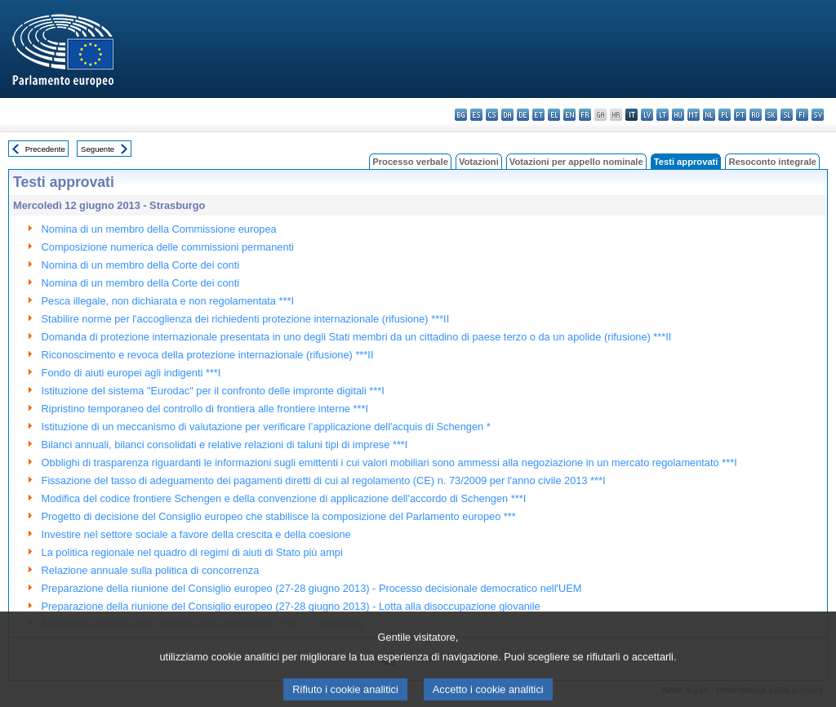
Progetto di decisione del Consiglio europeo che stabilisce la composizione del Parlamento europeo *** (279, 516)
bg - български (461, 115)
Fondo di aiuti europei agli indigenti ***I (131, 373)
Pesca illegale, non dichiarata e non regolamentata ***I (168, 301)
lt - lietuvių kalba (662, 115)
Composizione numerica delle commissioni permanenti (168, 247)
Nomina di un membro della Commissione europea (159, 229)
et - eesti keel (538, 115)
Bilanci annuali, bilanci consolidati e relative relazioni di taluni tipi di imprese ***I (225, 444)
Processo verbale (410, 162)
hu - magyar (678, 115)
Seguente (97, 149)
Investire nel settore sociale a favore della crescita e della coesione (196, 534)
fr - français (585, 115)
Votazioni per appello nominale (576, 162)
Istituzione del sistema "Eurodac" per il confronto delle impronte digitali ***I (213, 391)
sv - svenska (818, 115)
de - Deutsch (523, 115)
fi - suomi (802, 115)
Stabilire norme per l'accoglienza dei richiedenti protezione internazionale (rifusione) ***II (246, 319)
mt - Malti (693, 115)
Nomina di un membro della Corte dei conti (141, 265)
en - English (569, 115)
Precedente (45, 149)
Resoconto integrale (772, 162)
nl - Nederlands (709, 115)
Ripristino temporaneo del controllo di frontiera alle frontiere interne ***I (205, 408)
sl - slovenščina (786, 115)
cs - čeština (492, 115)
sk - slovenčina (771, 115)
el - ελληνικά (554, 115)
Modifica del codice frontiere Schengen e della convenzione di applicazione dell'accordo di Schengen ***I (284, 498)
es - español (476, 115)
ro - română (755, 115)
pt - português (740, 115)
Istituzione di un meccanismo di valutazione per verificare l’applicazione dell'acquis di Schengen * (266, 426)
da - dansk (507, 115)
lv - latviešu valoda (647, 115)
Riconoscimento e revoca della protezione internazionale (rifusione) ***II (208, 355)
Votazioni (479, 162)
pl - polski (724, 115)
